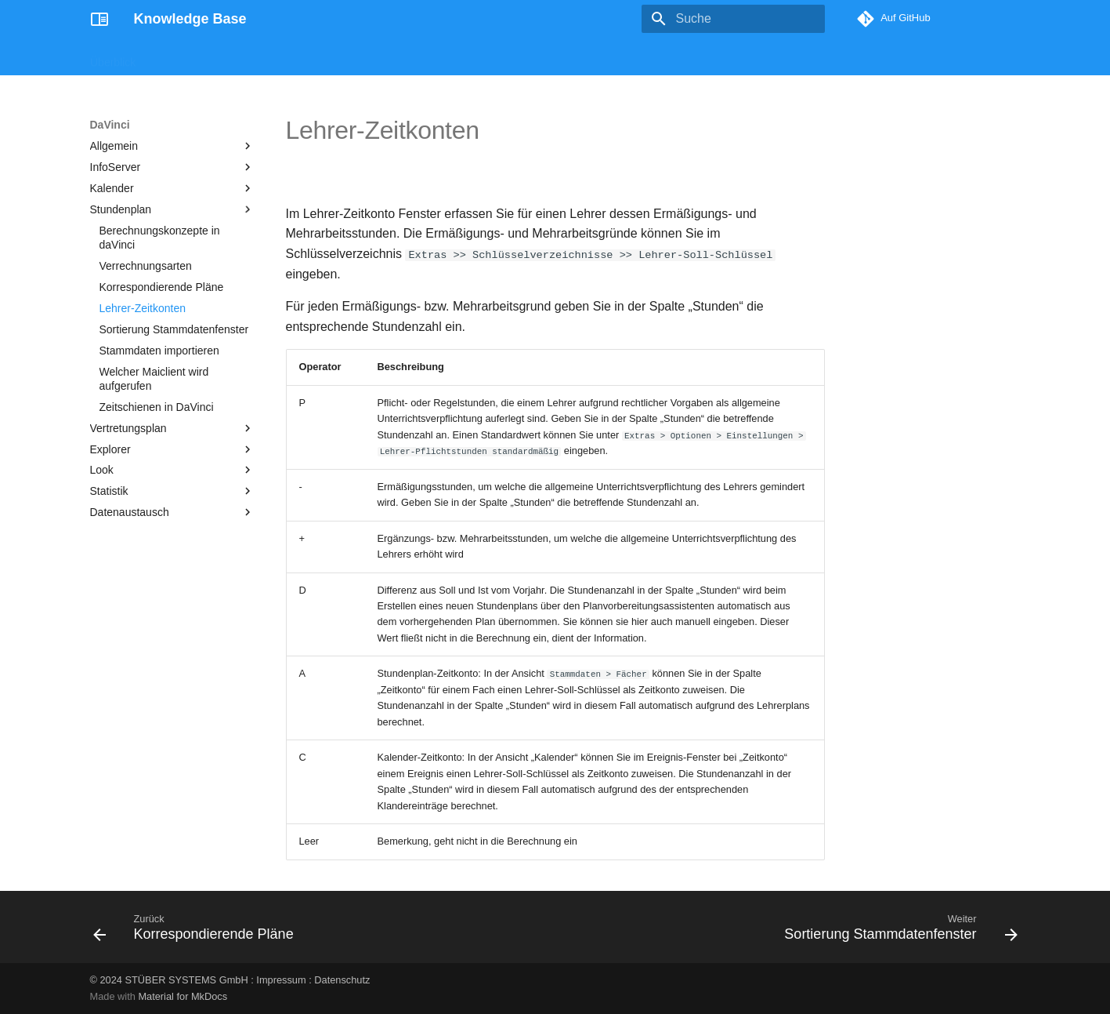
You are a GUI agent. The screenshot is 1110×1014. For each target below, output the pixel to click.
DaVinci (330, 57)
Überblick (113, 57)
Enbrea (385, 57)
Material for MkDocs (182, 996)
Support (441, 57)
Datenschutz (342, 980)
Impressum (281, 980)
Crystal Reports (255, 57)
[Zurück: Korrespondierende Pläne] (197, 932)
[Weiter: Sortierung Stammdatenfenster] (897, 932)
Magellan (176, 57)
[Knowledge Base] (99, 19)
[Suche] (733, 19)
